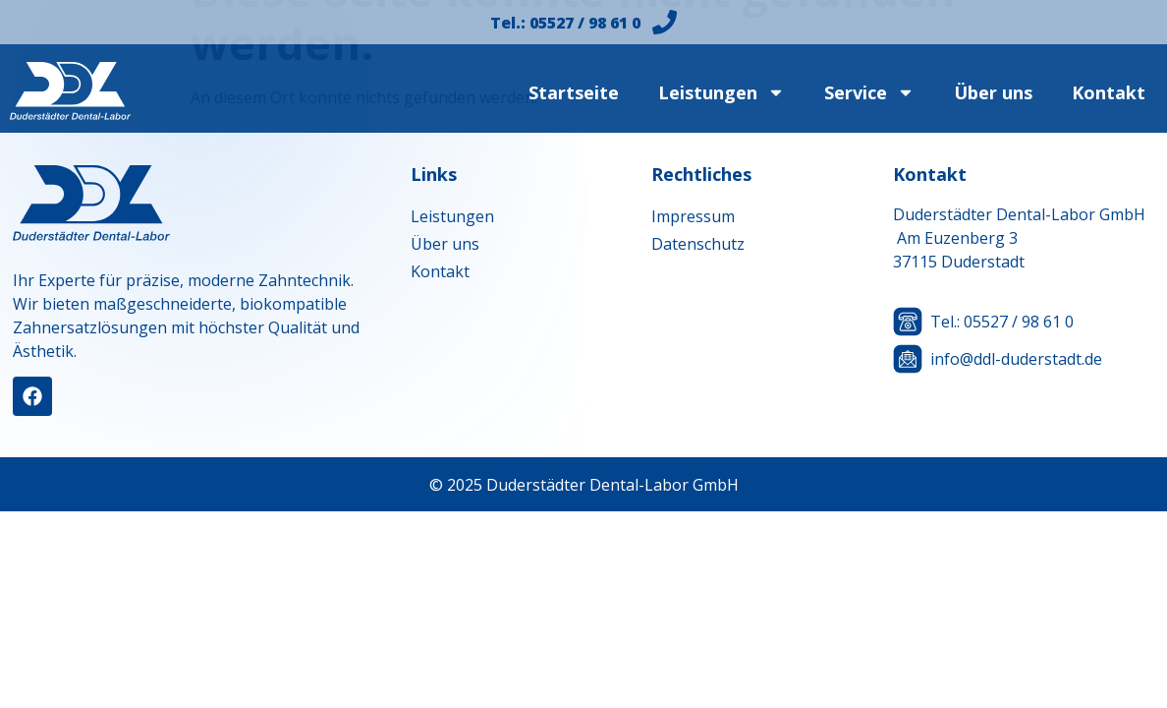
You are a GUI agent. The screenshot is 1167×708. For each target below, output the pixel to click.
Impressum (693, 216)
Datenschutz (698, 244)
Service (869, 92)
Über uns (993, 92)
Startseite (573, 92)
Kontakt (1108, 92)
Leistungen (721, 92)
